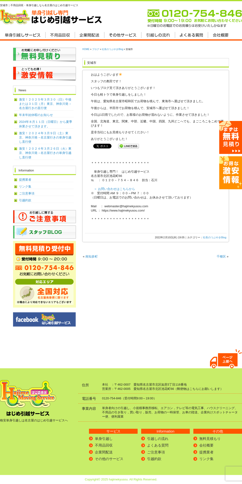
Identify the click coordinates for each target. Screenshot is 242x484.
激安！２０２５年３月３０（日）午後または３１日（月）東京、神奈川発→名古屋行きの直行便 (45, 104)
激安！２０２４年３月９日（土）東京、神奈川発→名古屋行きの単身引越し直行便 (45, 137)
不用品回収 (104, 445)
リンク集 (25, 186)
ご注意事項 (26, 193)
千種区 (221, 256)
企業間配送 (104, 452)
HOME (85, 49)
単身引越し (104, 439)
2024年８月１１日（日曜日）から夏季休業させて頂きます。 (45, 124)
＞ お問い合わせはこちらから (114, 189)
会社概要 (206, 445)
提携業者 (25, 179)
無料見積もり (210, 439)
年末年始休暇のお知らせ (36, 115)
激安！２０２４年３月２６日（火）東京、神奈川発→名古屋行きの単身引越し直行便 (45, 153)
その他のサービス (109, 459)
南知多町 (91, 256)
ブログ (95, 49)
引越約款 (25, 200)
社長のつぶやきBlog (112, 49)
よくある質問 (157, 445)
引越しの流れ (157, 439)
